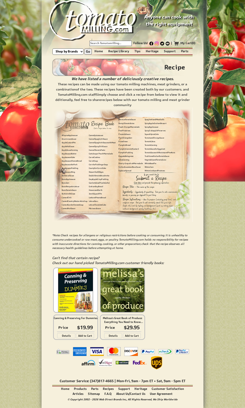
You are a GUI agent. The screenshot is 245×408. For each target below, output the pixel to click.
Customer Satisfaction (168, 389)
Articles (78, 394)
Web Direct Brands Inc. (112, 399)
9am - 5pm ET (174, 381)
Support (170, 51)
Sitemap (94, 394)
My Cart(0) (188, 43)
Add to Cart (85, 335)
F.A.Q (108, 394)
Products (80, 389)
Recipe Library (118, 51)
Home (98, 51)
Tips (137, 51)
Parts (184, 51)
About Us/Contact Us (130, 394)
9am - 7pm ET (142, 381)
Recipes (108, 389)
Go (88, 51)
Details (66, 335)
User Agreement (161, 394)
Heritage (152, 51)
